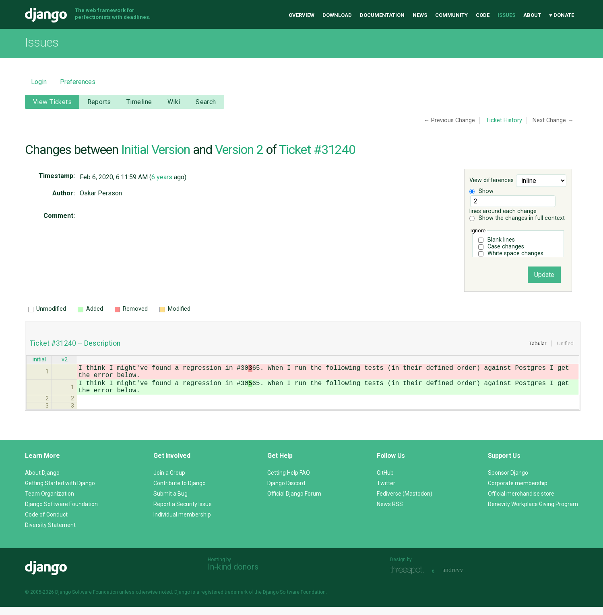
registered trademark (224, 600)
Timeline (139, 102)
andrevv (462, 578)
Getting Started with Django (60, 491)
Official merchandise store (521, 501)
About (532, 15)
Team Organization (49, 501)
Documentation (382, 15)
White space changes (515, 253)
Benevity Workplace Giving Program (533, 512)
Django (46, 15)
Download (337, 15)
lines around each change (512, 205)
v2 (65, 360)
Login (39, 82)
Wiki (173, 102)
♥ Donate (561, 15)
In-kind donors (233, 575)
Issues (506, 15)
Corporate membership (517, 491)
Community (451, 15)
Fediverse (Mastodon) (404, 501)
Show (481, 191)
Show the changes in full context (517, 218)
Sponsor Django (508, 481)
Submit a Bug (170, 501)
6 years (161, 177)
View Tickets (52, 102)
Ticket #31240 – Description (75, 343)
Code (482, 15)
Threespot (409, 578)
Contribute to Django (179, 491)
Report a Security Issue (182, 512)
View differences (491, 180)
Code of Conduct (46, 522)
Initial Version (155, 149)
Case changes (505, 246)
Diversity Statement (50, 533)
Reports (99, 102)
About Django (42, 481)
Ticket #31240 (317, 149)
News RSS (390, 512)
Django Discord (286, 491)
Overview (301, 15)
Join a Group (169, 481)
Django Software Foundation (61, 512)
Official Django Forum (294, 501)
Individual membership (182, 522)
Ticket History (504, 120)
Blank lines (501, 239)
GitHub (385, 481)
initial (39, 360)
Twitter (386, 491)
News (420, 15)
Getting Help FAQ (288, 481)
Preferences (77, 82)
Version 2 (239, 149)
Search (206, 102)
